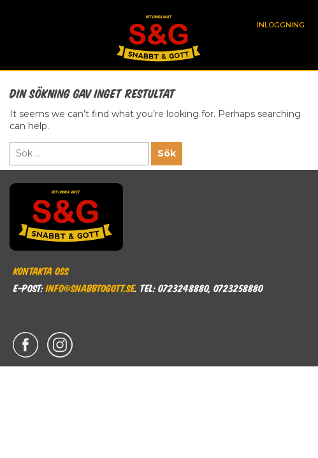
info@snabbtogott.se (90, 287)
